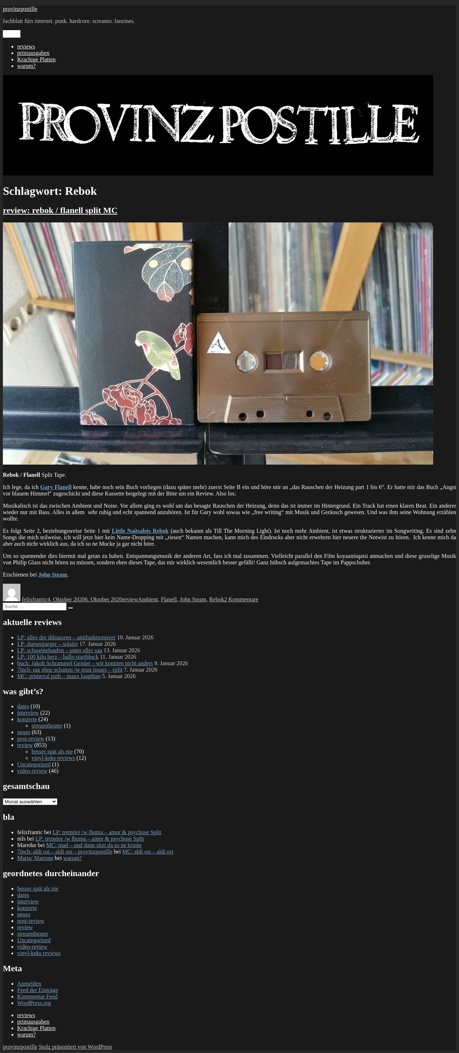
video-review (32, 771)
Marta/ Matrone (35, 858)
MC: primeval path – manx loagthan (58, 676)
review (130, 599)
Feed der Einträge (37, 990)
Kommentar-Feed (37, 996)
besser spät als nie (52, 751)
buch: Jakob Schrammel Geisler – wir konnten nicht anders (85, 663)
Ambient (148, 599)
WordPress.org (34, 1003)
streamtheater (47, 726)
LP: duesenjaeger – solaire (47, 644)
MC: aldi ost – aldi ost (148, 851)
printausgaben (33, 53)
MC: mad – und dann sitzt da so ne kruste (94, 845)
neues (23, 732)
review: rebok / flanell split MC (60, 210)
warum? (26, 66)
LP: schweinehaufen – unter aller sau (59, 650)
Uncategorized (34, 764)
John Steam (193, 599)
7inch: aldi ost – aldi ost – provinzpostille (64, 851)
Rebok (216, 599)
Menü (12, 34)
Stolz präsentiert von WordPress (75, 1047)
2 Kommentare (241, 599)
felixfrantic (34, 599)
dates (23, 706)
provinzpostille (20, 9)
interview (28, 713)
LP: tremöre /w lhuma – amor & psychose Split (107, 832)
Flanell (168, 599)
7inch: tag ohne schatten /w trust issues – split (69, 670)
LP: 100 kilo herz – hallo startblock (58, 657)
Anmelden (29, 984)
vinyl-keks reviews (53, 758)
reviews (26, 46)
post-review (30, 738)
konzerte (27, 719)
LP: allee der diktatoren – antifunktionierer (66, 637)
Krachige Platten (36, 59)
